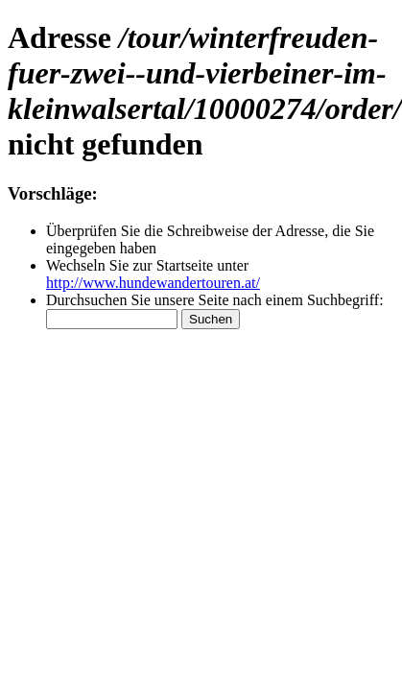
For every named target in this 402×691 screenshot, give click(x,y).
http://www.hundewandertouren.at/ (153, 282)
